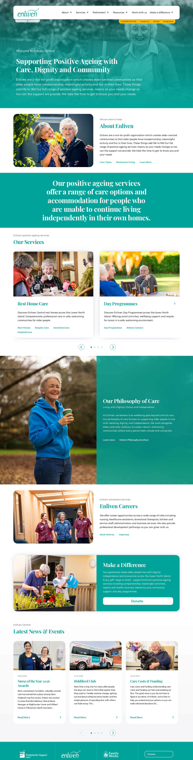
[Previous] (81, 347)
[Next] (113, 347)
